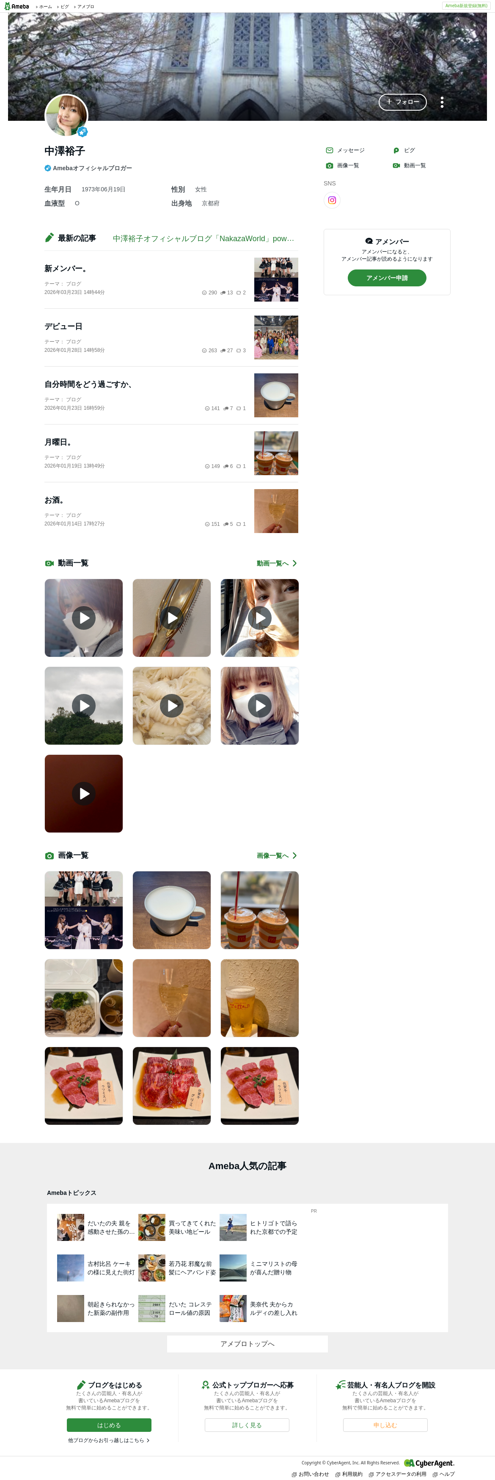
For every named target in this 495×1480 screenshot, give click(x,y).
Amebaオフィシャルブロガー (88, 168)
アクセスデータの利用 (397, 1473)
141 (212, 408)
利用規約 (349, 1473)
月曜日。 (59, 442)
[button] (403, 102)
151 (212, 524)
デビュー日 (63, 326)
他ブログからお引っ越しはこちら (106, 1440)
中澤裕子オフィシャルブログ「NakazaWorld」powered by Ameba (225, 238)
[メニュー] (442, 103)
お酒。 (55, 500)
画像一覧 (342, 165)
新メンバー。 (67, 268)
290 (209, 293)
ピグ (403, 150)
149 (212, 466)
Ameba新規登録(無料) (466, 5)
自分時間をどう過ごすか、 (90, 384)
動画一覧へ (277, 563)
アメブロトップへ (247, 1343)
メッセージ (345, 150)
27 (226, 351)
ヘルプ (444, 1473)
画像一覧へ (277, 856)
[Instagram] (332, 199)
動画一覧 (409, 165)
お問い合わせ (310, 1473)
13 (226, 293)
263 (209, 351)
